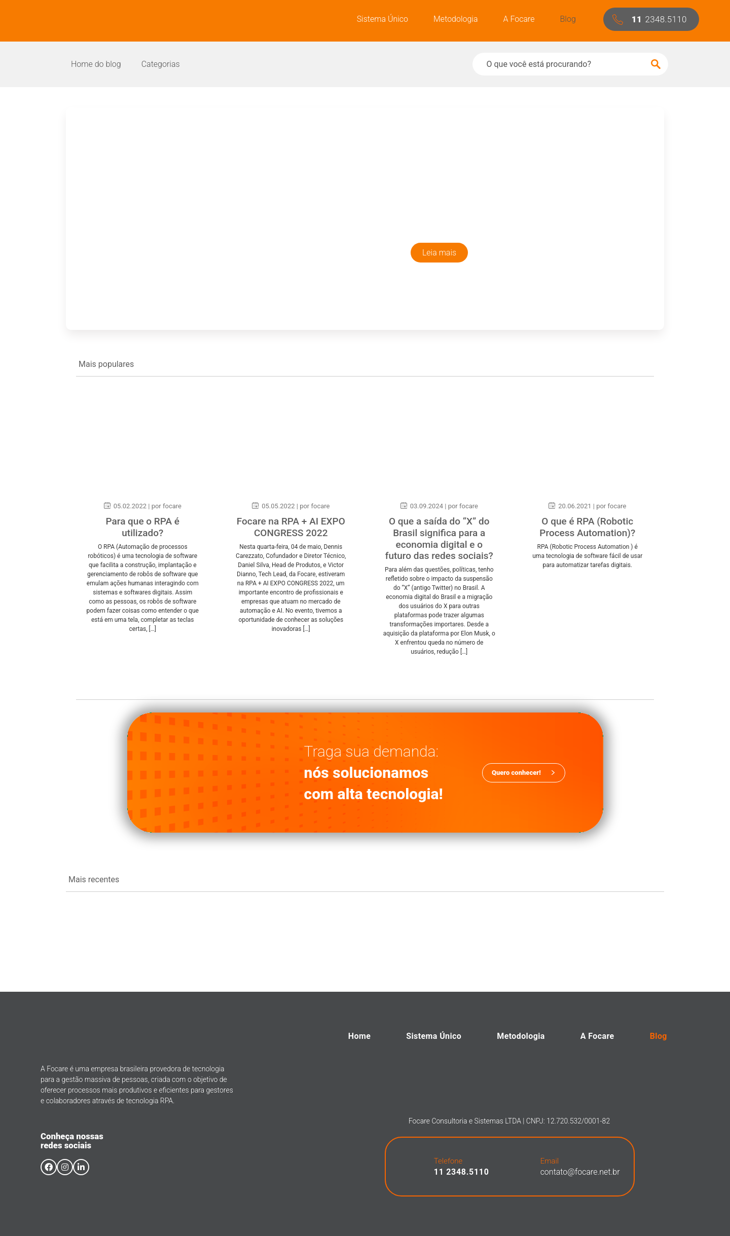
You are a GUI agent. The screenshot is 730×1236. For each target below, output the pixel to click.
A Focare (519, 19)
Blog (568, 19)
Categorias (160, 64)
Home (359, 1036)
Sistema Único (382, 19)
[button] (651, 19)
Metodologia (455, 19)
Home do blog (96, 64)
